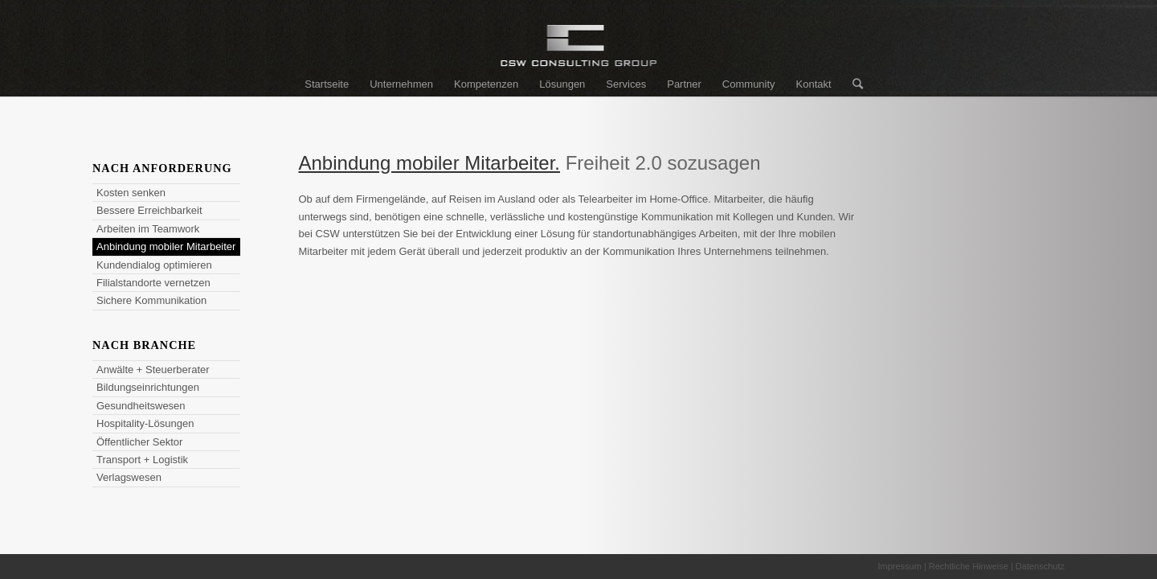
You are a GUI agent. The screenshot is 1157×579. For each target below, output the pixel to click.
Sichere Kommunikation (151, 300)
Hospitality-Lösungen (145, 423)
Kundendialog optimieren (154, 265)
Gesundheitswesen (141, 406)
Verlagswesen (128, 477)
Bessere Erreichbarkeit (149, 210)
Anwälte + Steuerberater (153, 369)
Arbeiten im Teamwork (147, 229)
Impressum (899, 566)
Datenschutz (1040, 566)
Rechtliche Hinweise (968, 566)
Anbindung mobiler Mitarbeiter (165, 246)
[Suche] (852, 84)
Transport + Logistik (142, 460)
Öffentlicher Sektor (139, 442)
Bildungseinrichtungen (147, 387)
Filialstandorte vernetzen (153, 283)
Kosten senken (131, 193)
